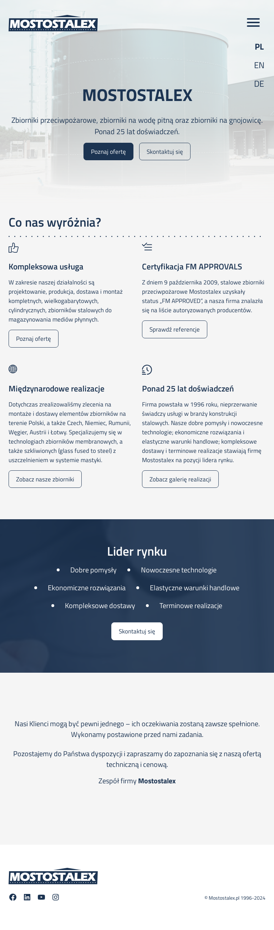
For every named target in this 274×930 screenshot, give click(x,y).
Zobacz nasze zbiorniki (45, 479)
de (259, 83)
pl (259, 46)
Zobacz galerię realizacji (180, 479)
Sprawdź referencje (174, 329)
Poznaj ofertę (108, 151)
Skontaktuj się (165, 151)
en (259, 65)
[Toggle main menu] (253, 22)
